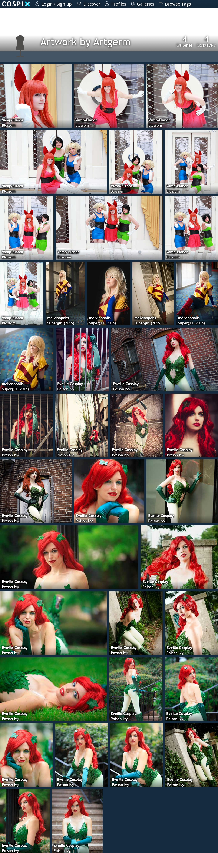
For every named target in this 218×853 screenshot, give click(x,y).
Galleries (184, 41)
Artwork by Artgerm (85, 41)
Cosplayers (206, 41)
